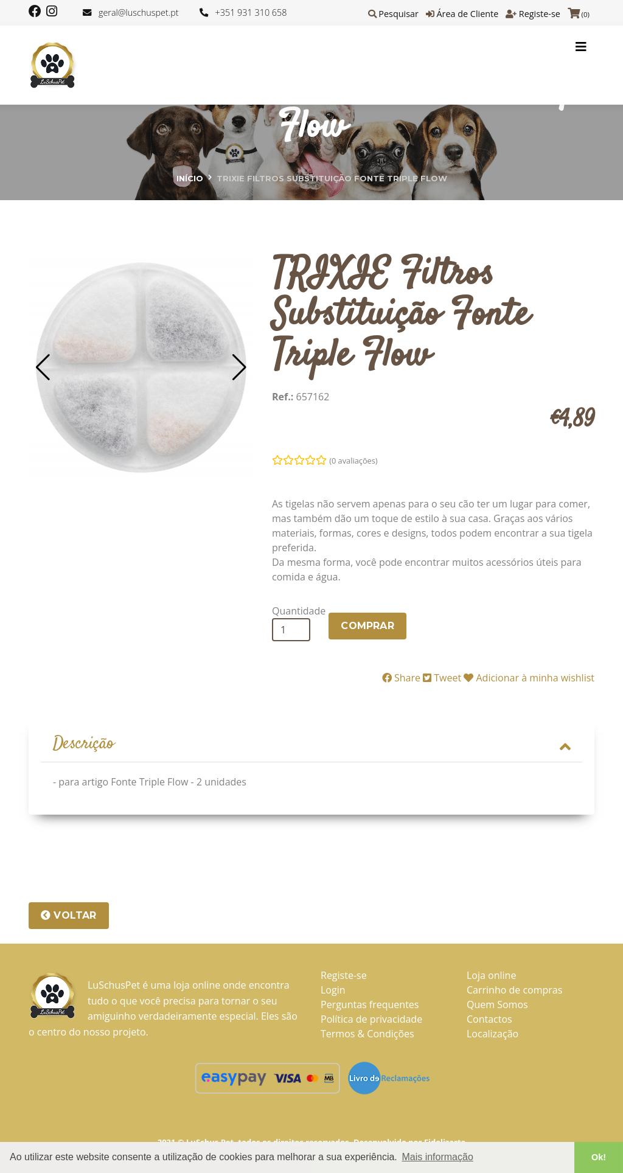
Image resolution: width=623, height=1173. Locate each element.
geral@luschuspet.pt (139, 12)
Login (333, 990)
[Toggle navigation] (581, 47)
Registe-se (539, 13)
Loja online (491, 975)
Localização (492, 1033)
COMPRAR (367, 626)
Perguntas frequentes (370, 1004)
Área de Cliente (467, 13)
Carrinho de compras (514, 990)
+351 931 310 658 (251, 12)
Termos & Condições (367, 1033)
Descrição (311, 744)
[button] (43, 367)
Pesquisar (398, 13)
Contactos (489, 1019)
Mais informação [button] (437, 1157)
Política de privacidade (371, 1019)
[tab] (311, 744)
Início (189, 178)
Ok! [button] (598, 1157)
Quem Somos (497, 1004)
